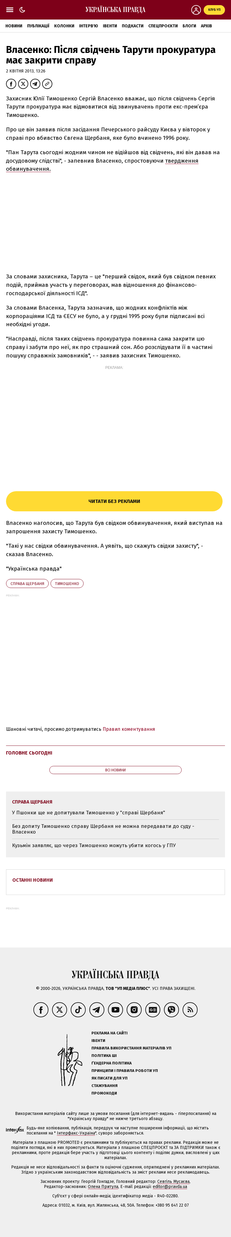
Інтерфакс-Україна (76, 1133)
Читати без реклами (114, 501)
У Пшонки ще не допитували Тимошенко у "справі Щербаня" (88, 813)
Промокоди (104, 1093)
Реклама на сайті (109, 1033)
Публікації (38, 26)
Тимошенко (67, 583)
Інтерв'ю (88, 26)
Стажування (104, 1085)
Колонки (64, 26)
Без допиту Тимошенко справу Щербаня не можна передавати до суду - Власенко (103, 829)
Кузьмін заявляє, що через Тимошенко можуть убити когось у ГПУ (94, 845)
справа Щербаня (27, 583)
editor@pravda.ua (170, 1186)
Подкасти (132, 26)
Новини (13, 26)
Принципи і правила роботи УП (124, 1070)
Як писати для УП (109, 1078)
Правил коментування (129, 729)
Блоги (189, 26)
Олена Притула (103, 1186)
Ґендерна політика (111, 1063)
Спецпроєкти (163, 26)
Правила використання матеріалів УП (131, 1048)
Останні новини (32, 880)
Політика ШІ (104, 1055)
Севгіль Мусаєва (173, 1181)
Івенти (110, 26)
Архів (206, 26)
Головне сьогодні (29, 753)
